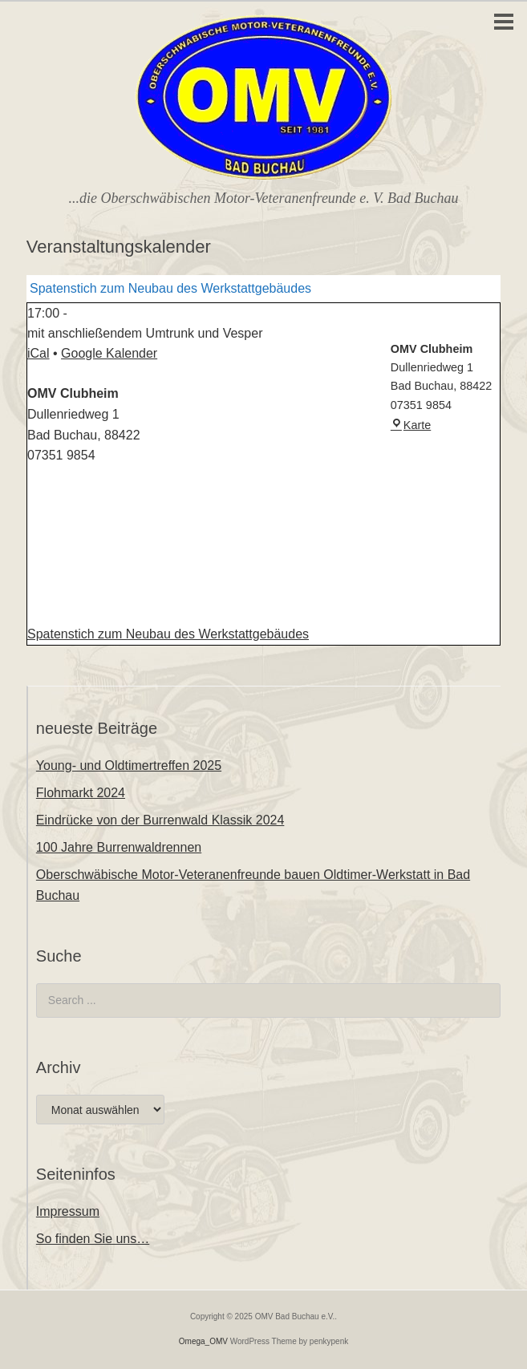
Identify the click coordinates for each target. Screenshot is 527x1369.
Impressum (67, 1211)
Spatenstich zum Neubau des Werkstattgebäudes (168, 634)
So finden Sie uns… (92, 1238)
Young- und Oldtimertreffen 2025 (128, 765)
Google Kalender (109, 353)
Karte (411, 425)
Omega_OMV (203, 1341)
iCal (38, 353)
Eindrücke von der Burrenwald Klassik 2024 (160, 820)
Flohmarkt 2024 (80, 793)
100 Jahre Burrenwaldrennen (118, 847)
